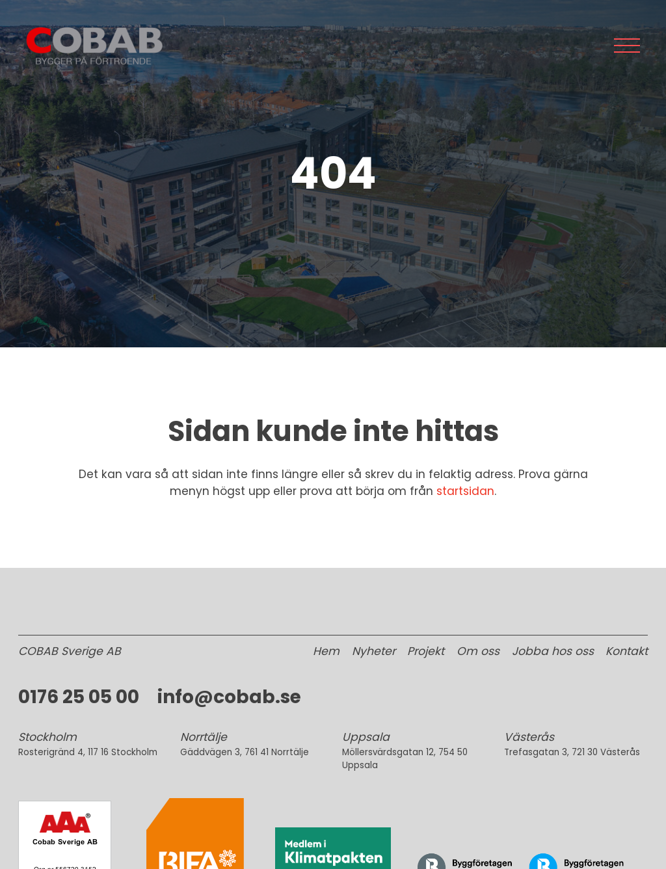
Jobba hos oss (553, 651)
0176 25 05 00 (78, 697)
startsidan (465, 491)
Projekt (425, 651)
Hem (326, 651)
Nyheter (373, 651)
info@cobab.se (229, 697)
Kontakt (627, 651)
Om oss (478, 651)
